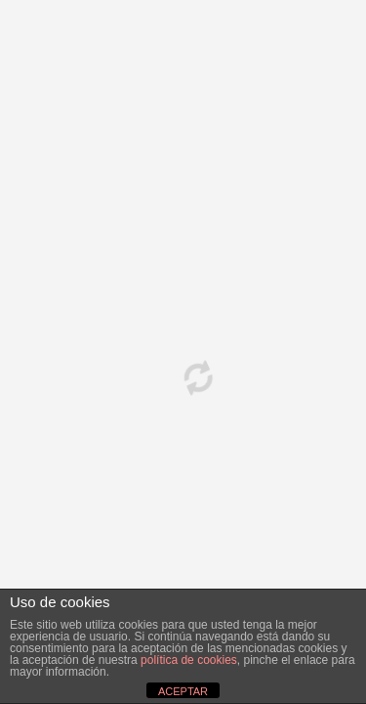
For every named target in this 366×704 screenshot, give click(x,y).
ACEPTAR (183, 691)
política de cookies (189, 660)
